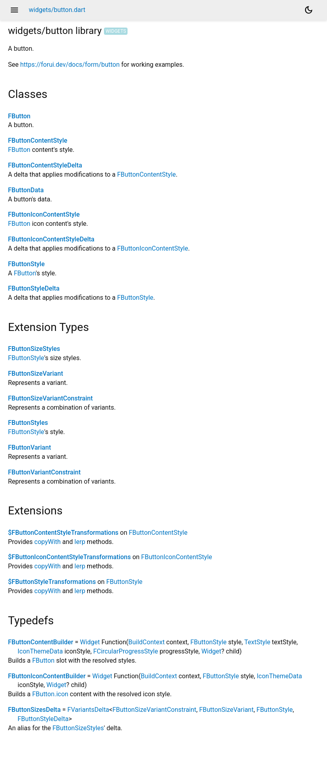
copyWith (47, 542)
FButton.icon (50, 694)
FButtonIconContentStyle (44, 214)
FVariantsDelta (89, 709)
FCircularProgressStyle (125, 651)
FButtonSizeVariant (35, 373)
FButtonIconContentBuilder (47, 676)
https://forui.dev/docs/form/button (70, 64)
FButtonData (26, 190)
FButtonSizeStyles (34, 349)
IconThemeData (40, 651)
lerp (79, 542)
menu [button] (14, 10)
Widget (90, 642)
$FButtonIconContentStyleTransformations (69, 557)
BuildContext (146, 642)
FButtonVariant (29, 447)
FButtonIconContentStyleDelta (51, 239)
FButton (19, 116)
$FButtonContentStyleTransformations (63, 532)
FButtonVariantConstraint (44, 472)
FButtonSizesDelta (34, 709)
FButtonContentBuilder (40, 642)
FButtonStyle (26, 264)
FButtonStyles (28, 422)
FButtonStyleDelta (34, 288)
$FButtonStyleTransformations (52, 582)
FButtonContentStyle (37, 140)
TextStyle (257, 642)
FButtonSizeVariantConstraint (50, 398)
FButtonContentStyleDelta (45, 165)
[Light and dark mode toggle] (308, 10)
